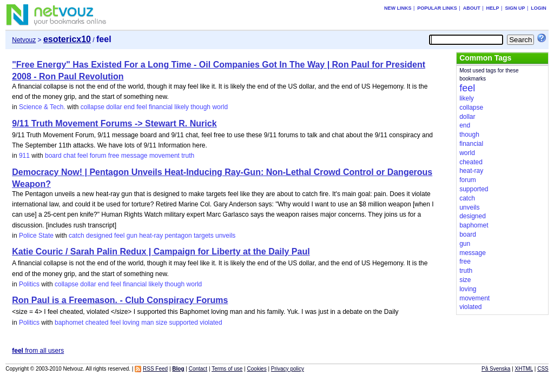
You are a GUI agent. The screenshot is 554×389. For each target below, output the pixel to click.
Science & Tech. (42, 107)
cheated (97, 322)
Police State (36, 235)
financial (161, 107)
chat (69, 155)
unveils (225, 235)
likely (181, 107)
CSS (543, 369)
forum (98, 155)
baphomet (69, 322)
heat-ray (151, 235)
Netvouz (24, 40)
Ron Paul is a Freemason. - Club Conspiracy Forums (120, 300)
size (161, 322)
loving (130, 322)
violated (211, 322)
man (147, 322)
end (129, 107)
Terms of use (227, 369)
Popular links (437, 8)
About (471, 8)
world (220, 107)
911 (24, 155)
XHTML (524, 369)
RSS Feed (155, 369)
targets (204, 235)
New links (398, 8)
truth (187, 155)
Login (538, 8)
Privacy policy (287, 369)
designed (99, 235)
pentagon (178, 235)
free (114, 155)
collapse (92, 107)
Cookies (257, 369)
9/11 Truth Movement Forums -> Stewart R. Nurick (114, 123)
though (200, 107)
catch (76, 235)
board (53, 155)
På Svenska (496, 369)
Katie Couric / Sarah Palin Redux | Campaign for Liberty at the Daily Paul (160, 251)
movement (164, 155)
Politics (29, 284)
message (134, 155)
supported (183, 322)
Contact (198, 369)
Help (492, 8)
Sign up (515, 8)
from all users (38, 350)
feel (141, 107)
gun (132, 235)
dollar (114, 107)
